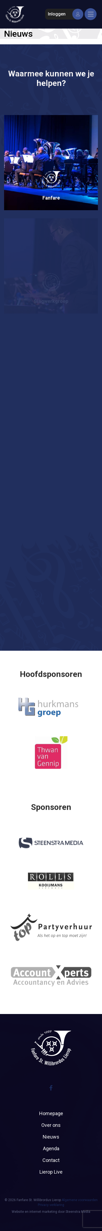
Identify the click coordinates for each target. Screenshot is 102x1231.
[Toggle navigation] (91, 14)
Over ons (51, 1125)
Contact (51, 1160)
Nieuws (51, 1137)
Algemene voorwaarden (80, 1200)
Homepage (51, 1113)
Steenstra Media (78, 1212)
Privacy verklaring (51, 1205)
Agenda (51, 1148)
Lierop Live (51, 1172)
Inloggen (64, 14)
